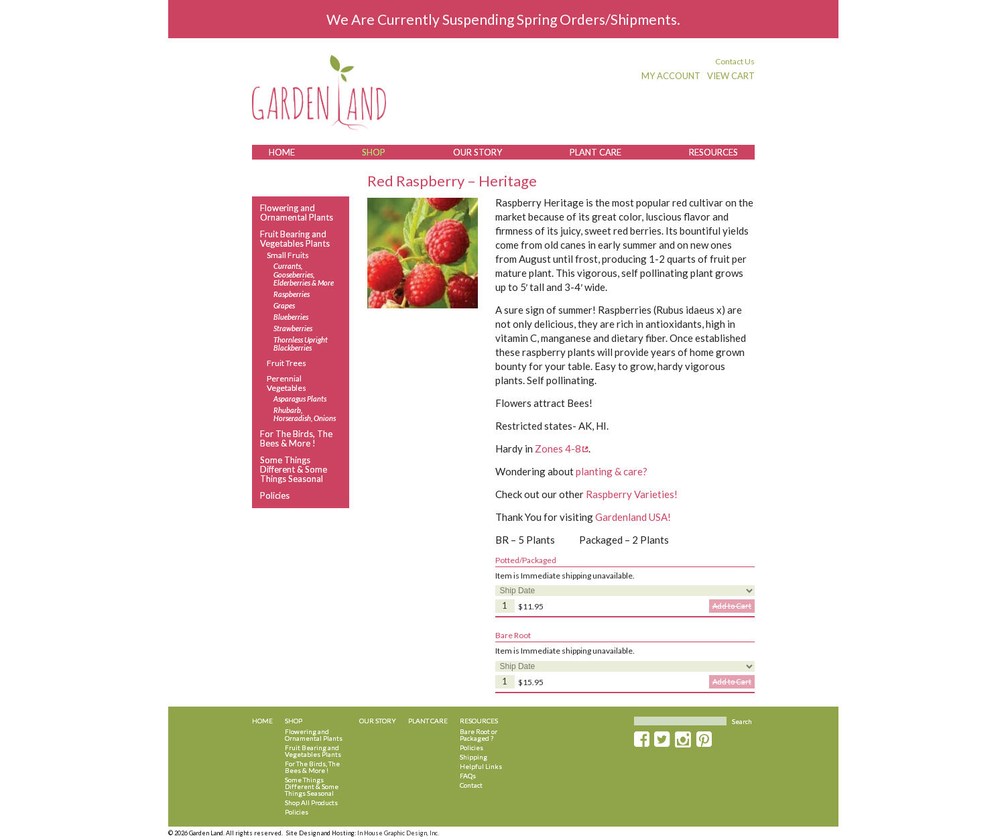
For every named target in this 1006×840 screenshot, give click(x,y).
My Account (670, 75)
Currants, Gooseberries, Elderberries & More (303, 274)
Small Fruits (288, 255)
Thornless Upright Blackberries (300, 344)
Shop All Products (311, 802)
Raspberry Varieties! (632, 494)
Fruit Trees (286, 363)
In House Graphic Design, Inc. (398, 833)
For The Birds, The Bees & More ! (296, 438)
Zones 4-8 (558, 448)
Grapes (284, 306)
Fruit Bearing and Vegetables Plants (295, 239)
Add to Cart (731, 605)
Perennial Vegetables (286, 383)
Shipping (473, 757)
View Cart (731, 75)
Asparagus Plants (299, 399)
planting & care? (611, 471)
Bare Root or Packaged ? (478, 734)
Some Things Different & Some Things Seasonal (293, 469)
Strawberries (292, 328)
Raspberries (291, 294)
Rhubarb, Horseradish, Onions (304, 414)
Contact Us (735, 61)
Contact (471, 785)
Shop (373, 152)
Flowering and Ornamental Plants (296, 213)
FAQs (468, 776)
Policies (275, 495)
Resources (713, 152)
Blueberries (290, 317)
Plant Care (595, 152)
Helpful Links (481, 766)
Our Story (477, 152)
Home (282, 152)
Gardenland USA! (633, 517)
